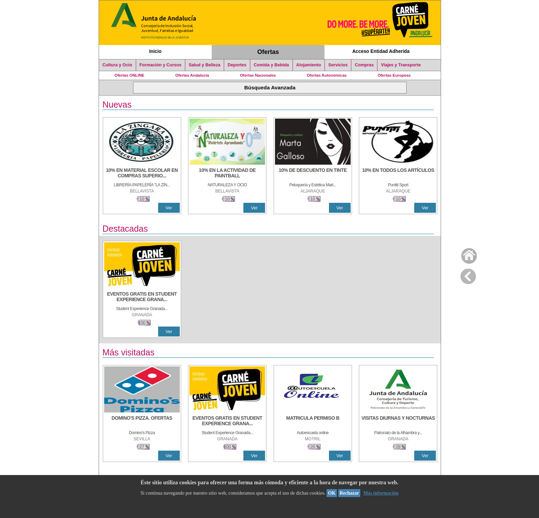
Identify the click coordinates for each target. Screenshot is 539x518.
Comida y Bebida (271, 65)
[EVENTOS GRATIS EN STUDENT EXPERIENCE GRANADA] (142, 297)
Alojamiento (308, 65)
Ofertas (268, 51)
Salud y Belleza (204, 65)
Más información (380, 493)
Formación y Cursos (161, 65)
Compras (364, 65)
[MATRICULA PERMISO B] (313, 421)
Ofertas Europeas (394, 75)
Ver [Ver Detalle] (169, 207)
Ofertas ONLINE (129, 75)
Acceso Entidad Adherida (381, 51)
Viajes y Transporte (401, 65)
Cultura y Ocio (117, 65)
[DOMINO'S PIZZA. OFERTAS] (142, 421)
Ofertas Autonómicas (326, 75)
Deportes (237, 65)
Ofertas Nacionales (258, 75)
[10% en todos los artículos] (398, 173)
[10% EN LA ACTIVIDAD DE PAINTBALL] (227, 173)
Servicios (338, 65)
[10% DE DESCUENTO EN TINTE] (313, 173)
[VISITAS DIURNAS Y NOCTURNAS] (398, 421)
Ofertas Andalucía (192, 75)
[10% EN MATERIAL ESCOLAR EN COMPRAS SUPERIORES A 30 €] (142, 173)
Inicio (155, 51)
